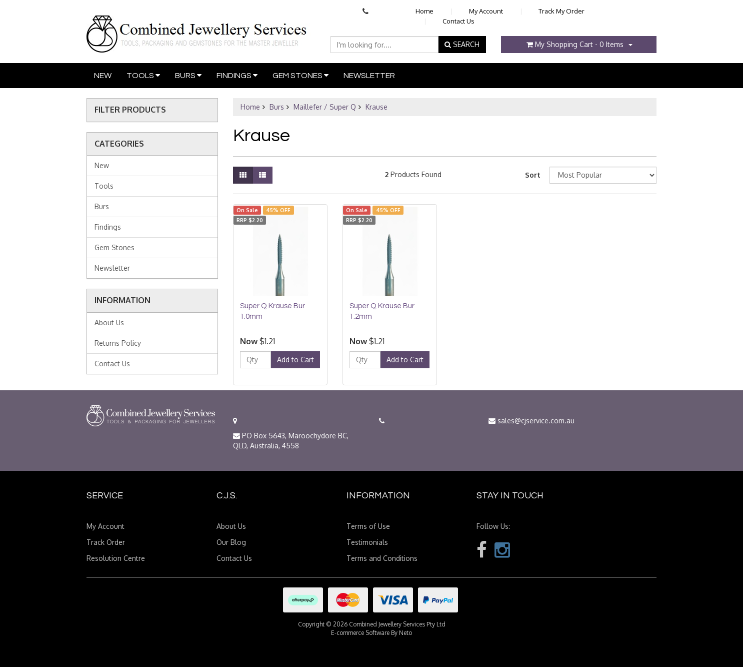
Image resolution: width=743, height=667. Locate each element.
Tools (143, 75)
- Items (575, 44)
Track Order (105, 542)
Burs (188, 75)
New (103, 76)
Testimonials (367, 542)
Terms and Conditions (382, 558)
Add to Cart (295, 359)
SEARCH (462, 44)
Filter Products (130, 110)
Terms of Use (368, 526)
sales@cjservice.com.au (531, 420)
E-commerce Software (360, 632)
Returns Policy (117, 343)
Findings (237, 75)
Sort (532, 175)
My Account (486, 11)
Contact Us (458, 21)
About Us (109, 322)
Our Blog (231, 542)
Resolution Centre (115, 558)
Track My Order (561, 11)
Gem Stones (300, 75)
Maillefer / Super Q (325, 107)
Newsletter (369, 76)
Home (425, 11)
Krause (377, 107)
